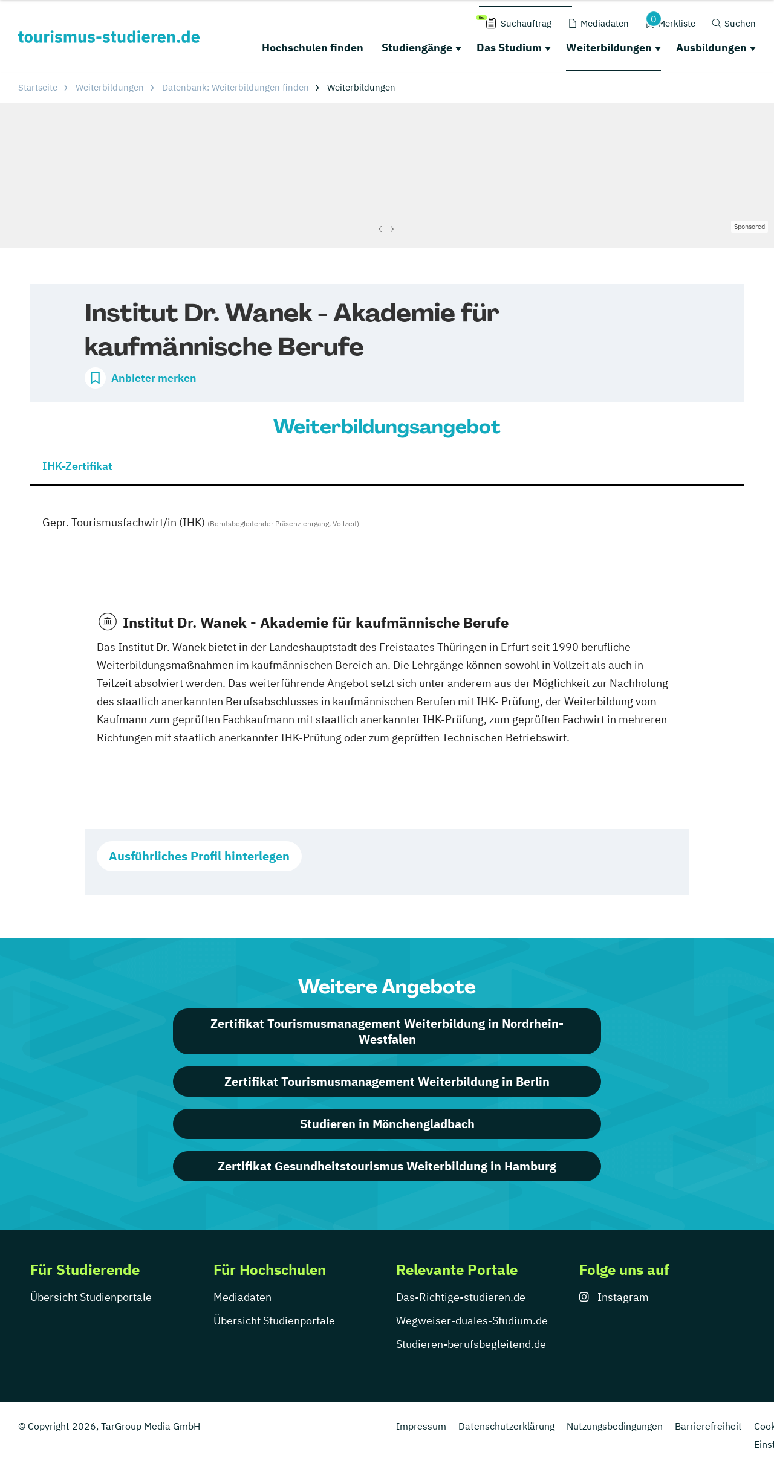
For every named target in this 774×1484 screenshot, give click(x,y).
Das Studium (509, 47)
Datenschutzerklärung (506, 1426)
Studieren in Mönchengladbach (387, 1123)
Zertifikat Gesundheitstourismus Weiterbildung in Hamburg (387, 1166)
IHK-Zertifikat (77, 466)
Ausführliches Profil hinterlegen (199, 856)
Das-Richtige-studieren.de (460, 1297)
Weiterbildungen (609, 47)
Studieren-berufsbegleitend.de (471, 1344)
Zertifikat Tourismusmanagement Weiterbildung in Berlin (387, 1081)
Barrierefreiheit (708, 1426)
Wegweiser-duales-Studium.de (472, 1321)
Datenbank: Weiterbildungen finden (235, 87)
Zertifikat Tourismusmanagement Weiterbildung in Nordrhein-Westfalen (387, 1031)
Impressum (421, 1426)
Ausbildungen (711, 47)
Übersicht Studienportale (91, 1297)
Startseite (37, 87)
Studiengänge (417, 47)
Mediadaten (242, 1297)
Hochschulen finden (312, 47)
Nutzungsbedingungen (615, 1426)
